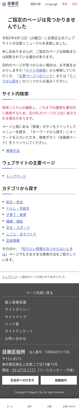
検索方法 (13, 150)
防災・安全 (14, 202)
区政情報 (13, 240)
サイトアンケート (19, 331)
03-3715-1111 (24, 370)
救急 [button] (74, 4)
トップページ (16, 176)
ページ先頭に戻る (39, 292)
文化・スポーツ (18, 227)
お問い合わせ (15, 338)
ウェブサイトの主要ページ (28, 162)
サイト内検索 (36, 70)
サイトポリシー (17, 309)
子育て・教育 (16, 214)
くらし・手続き (17, 208)
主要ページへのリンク (36, 76)
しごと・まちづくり (21, 234)
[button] (34, 4)
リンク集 (12, 324)
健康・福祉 (14, 221)
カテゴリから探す (19, 188)
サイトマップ (15, 317)
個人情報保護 (15, 302)
